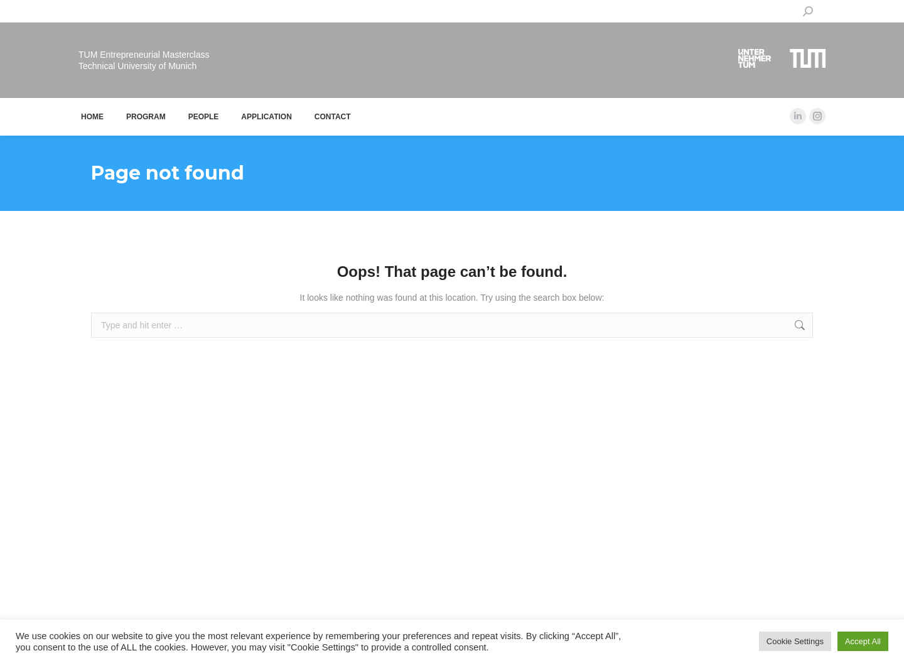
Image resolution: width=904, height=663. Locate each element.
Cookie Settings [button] (795, 641)
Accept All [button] (863, 641)
